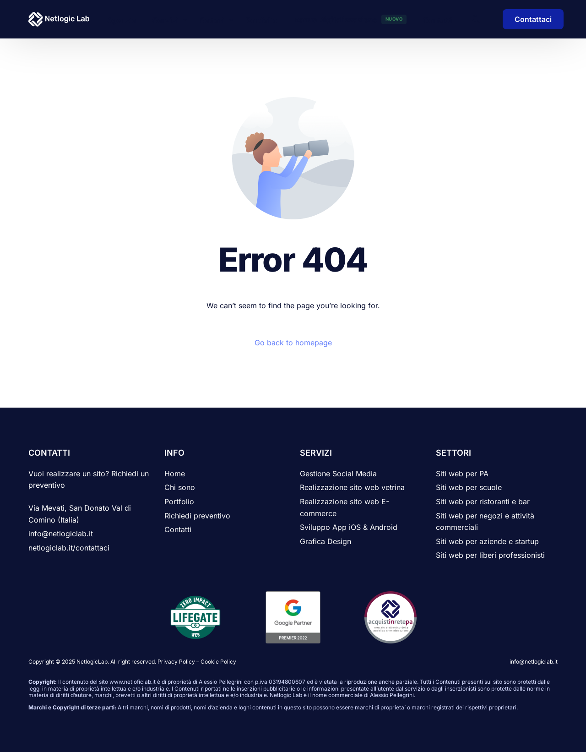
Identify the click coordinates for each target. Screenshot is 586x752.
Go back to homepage (293, 342)
